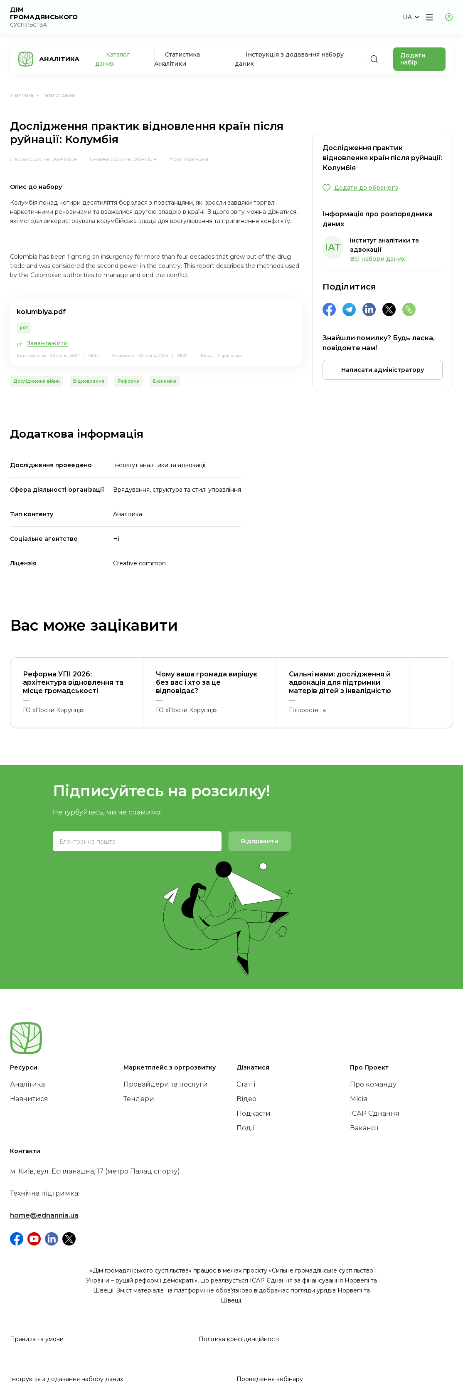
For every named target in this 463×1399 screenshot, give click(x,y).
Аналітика (21, 95)
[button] (411, 17)
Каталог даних (59, 95)
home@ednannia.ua (44, 1215)
